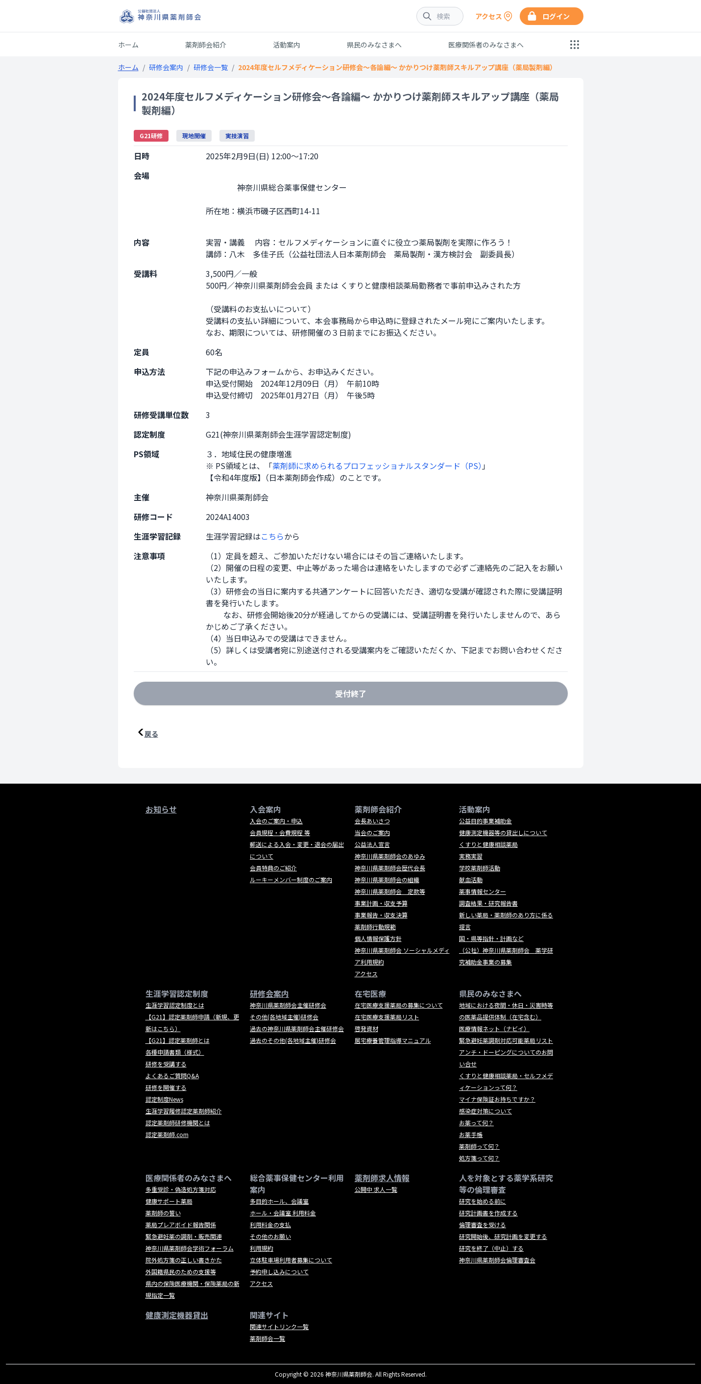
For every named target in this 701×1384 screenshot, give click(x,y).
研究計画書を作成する (488, 1213)
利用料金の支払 (270, 1224)
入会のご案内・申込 (276, 820)
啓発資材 (366, 1028)
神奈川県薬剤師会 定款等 (390, 891)
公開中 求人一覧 (376, 1189)
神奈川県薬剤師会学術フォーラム (189, 1248)
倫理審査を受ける (482, 1224)
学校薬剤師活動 (479, 868)
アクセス (366, 973)
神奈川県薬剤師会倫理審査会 (497, 1260)
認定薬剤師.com (167, 1134)
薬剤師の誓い (163, 1213)
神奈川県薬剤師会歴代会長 (390, 868)
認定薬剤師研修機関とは (177, 1122)
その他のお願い (270, 1236)
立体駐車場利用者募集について (291, 1260)
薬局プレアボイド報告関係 (180, 1224)
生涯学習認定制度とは (174, 1005)
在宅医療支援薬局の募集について (399, 1005)
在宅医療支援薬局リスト (387, 1017)
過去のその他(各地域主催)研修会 (293, 1040)
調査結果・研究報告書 (488, 903)
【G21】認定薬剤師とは (177, 1040)
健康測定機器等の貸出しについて (503, 832)
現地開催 (194, 135)
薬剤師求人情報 (382, 1178)
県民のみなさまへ (374, 44)
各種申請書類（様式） (174, 1052)
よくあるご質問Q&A (172, 1075)
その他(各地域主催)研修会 (284, 1017)
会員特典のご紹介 (273, 868)
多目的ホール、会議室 (279, 1201)
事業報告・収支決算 (381, 915)
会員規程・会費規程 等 (280, 832)
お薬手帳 (471, 1134)
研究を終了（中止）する (491, 1248)
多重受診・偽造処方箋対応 (180, 1189)
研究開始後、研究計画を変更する (503, 1236)
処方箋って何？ (479, 1158)
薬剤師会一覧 (267, 1338)
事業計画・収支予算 (381, 903)
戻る (151, 734)
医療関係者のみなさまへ (486, 44)
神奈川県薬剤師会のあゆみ (390, 856)
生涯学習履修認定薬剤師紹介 (183, 1111)
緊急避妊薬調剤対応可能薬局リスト (506, 1040)
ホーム (128, 44)
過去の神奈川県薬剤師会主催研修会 (297, 1028)
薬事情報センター (482, 891)
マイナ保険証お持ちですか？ (497, 1099)
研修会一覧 (210, 67)
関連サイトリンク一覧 (279, 1326)
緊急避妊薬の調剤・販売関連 (183, 1236)
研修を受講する (166, 1064)
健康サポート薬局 (169, 1201)
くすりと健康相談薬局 (488, 844)
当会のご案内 (372, 832)
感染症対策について (485, 1111)
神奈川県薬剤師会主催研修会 (288, 1005)
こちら (272, 536)
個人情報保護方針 (378, 938)
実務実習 (471, 856)
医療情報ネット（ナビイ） (494, 1028)
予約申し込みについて (279, 1271)
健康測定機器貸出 (176, 1315)
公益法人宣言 (372, 844)
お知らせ (161, 809)
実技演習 (237, 135)
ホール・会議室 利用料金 (283, 1213)
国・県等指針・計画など (491, 938)
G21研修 (151, 135)
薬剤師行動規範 (375, 926)
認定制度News (164, 1099)
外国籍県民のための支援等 (180, 1271)
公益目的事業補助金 (485, 820)
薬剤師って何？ (479, 1146)
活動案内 (286, 44)
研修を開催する (166, 1087)
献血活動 (471, 879)
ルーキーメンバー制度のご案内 (291, 879)
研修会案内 (166, 67)
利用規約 (261, 1248)
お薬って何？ (476, 1122)
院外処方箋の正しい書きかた (183, 1260)
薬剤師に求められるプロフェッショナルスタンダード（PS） (377, 465)
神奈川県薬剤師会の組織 (387, 879)
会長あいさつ (372, 820)
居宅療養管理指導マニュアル (393, 1040)
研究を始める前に (482, 1201)
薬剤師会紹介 (205, 44)
